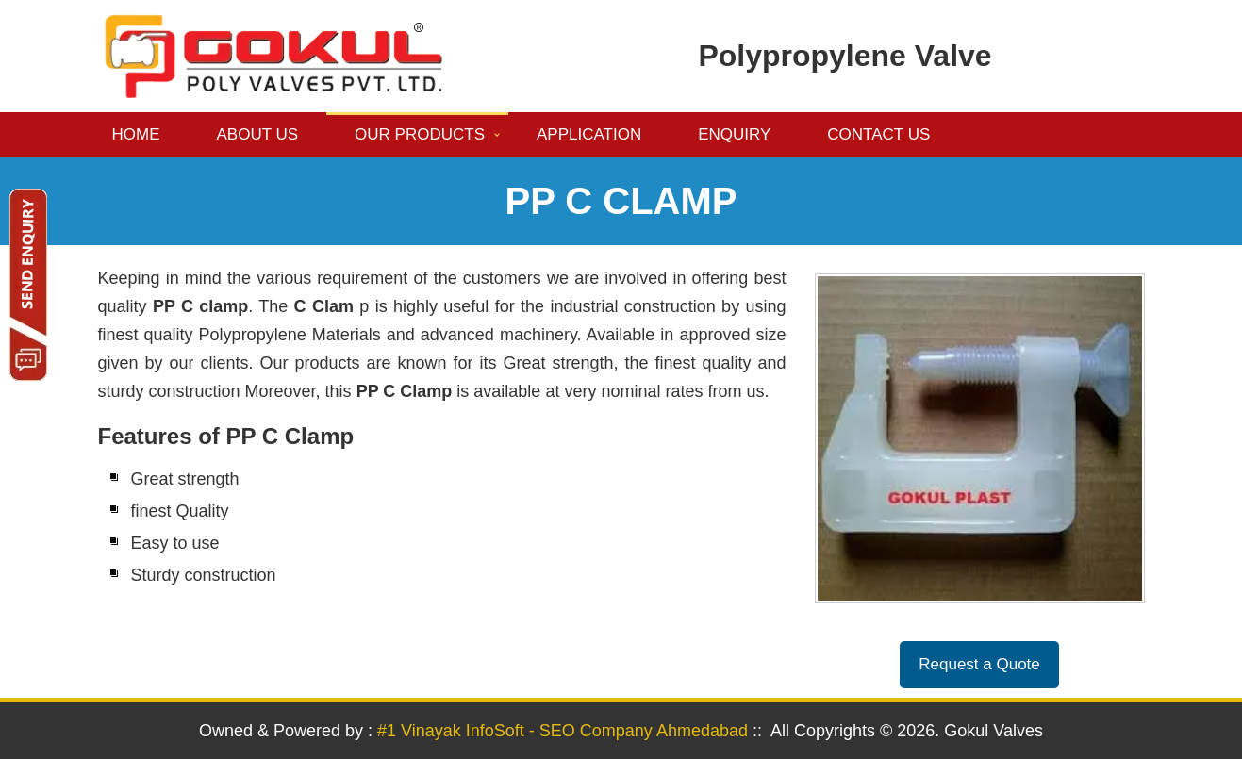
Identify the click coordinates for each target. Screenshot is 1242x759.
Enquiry (734, 134)
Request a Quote (979, 664)
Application (589, 134)
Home (136, 134)
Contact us (878, 134)
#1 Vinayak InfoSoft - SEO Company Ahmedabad (562, 730)
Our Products (420, 134)
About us (258, 134)
